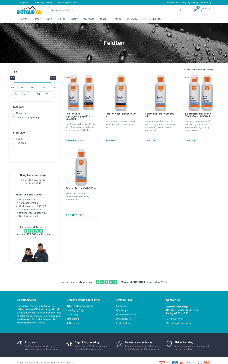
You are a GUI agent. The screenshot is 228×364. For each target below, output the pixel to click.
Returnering (205, 2)
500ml (20, 136)
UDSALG (132, 18)
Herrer (23, 18)
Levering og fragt (75, 304)
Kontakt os (122, 300)
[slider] (13, 82)
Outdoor (89, 18)
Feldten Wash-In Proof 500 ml (121, 115)
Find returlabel (123, 317)
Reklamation (72, 317)
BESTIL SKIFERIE (152, 18)
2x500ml (22, 140)
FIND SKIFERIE (37, 317)
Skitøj (61, 18)
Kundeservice (173, 2)
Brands (117, 18)
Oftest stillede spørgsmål (79, 300)
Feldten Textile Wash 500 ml (81, 187)
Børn (49, 18)
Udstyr (74, 18)
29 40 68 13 (174, 313)
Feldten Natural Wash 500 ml (159, 115)
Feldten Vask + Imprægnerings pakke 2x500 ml (78, 116)
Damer (37, 18)
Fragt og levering (190, 2)
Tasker (103, 18)
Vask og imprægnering (28, 117)
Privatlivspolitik (124, 313)
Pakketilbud (23, 113)
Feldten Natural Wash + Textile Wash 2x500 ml (198, 115)
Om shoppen (122, 304)
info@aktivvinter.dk (178, 318)
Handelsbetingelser (126, 309)
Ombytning (72, 309)
